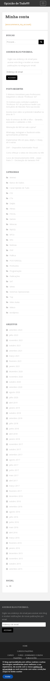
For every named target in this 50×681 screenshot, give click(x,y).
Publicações (15, 276)
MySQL (13, 229)
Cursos (10, 655)
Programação (15, 271)
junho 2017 (14, 470)
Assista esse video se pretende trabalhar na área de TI (25, 113)
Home (25, 646)
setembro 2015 (15, 569)
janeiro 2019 (14, 408)
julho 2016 (13, 517)
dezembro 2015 (16, 553)
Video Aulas (15, 302)
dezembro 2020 (16, 371)
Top (11, 297)
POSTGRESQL (16, 260)
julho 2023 (13, 335)
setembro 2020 (15, 387)
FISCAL (13, 214)
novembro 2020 (16, 376)
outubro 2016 (15, 501)
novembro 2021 (16, 340)
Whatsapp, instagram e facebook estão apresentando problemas (23, 133)
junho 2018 (14, 428)
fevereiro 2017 (15, 491)
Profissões (14, 266)
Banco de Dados (17, 182)
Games (13, 219)
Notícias (13, 245)
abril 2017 (13, 480)
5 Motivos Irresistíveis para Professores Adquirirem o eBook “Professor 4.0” (23, 95)
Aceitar (7, 677)
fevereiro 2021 (15, 361)
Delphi (12, 203)
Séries (12, 286)
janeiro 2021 (14, 366)
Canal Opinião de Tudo (19, 188)
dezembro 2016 (16, 496)
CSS (11, 193)
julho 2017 (13, 465)
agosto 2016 (14, 511)
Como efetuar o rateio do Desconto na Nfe (25, 152)
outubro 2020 (15, 382)
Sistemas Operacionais (19, 292)
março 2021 (14, 356)
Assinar (12, 77)
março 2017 (14, 486)
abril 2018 (13, 434)
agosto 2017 (14, 460)
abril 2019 (13, 402)
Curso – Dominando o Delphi (30, 655)
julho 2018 (13, 423)
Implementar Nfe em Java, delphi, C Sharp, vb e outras (24, 141)
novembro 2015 (16, 558)
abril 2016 (13, 532)
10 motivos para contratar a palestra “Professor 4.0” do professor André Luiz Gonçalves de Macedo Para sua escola (23, 104)
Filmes (12, 208)
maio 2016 (13, 527)
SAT (11, 281)
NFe (11, 240)
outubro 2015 (15, 563)
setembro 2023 (15, 330)
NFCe (12, 234)
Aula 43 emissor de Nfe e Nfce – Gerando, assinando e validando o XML (24, 120)
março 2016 (14, 537)
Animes (13, 177)
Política (13, 255)
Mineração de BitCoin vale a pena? (21, 127)
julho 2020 (13, 397)
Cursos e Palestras (25, 651)
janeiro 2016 (14, 548)
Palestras (17, 658)
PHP (11, 250)
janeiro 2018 (14, 439)
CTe (11, 198)
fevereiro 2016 (15, 543)
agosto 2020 (14, 392)
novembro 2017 (16, 444)
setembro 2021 (15, 350)
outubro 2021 (15, 345)
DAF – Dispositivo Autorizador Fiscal (22, 147)
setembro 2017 (15, 454)
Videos (12, 307)
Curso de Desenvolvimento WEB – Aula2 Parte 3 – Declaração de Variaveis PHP (23, 159)
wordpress (14, 312)
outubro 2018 (15, 413)
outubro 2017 (15, 449)
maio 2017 (13, 475)
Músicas (13, 224)
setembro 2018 (15, 418)
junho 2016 (14, 522)
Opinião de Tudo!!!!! (16, 3)
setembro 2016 (15, 506)
